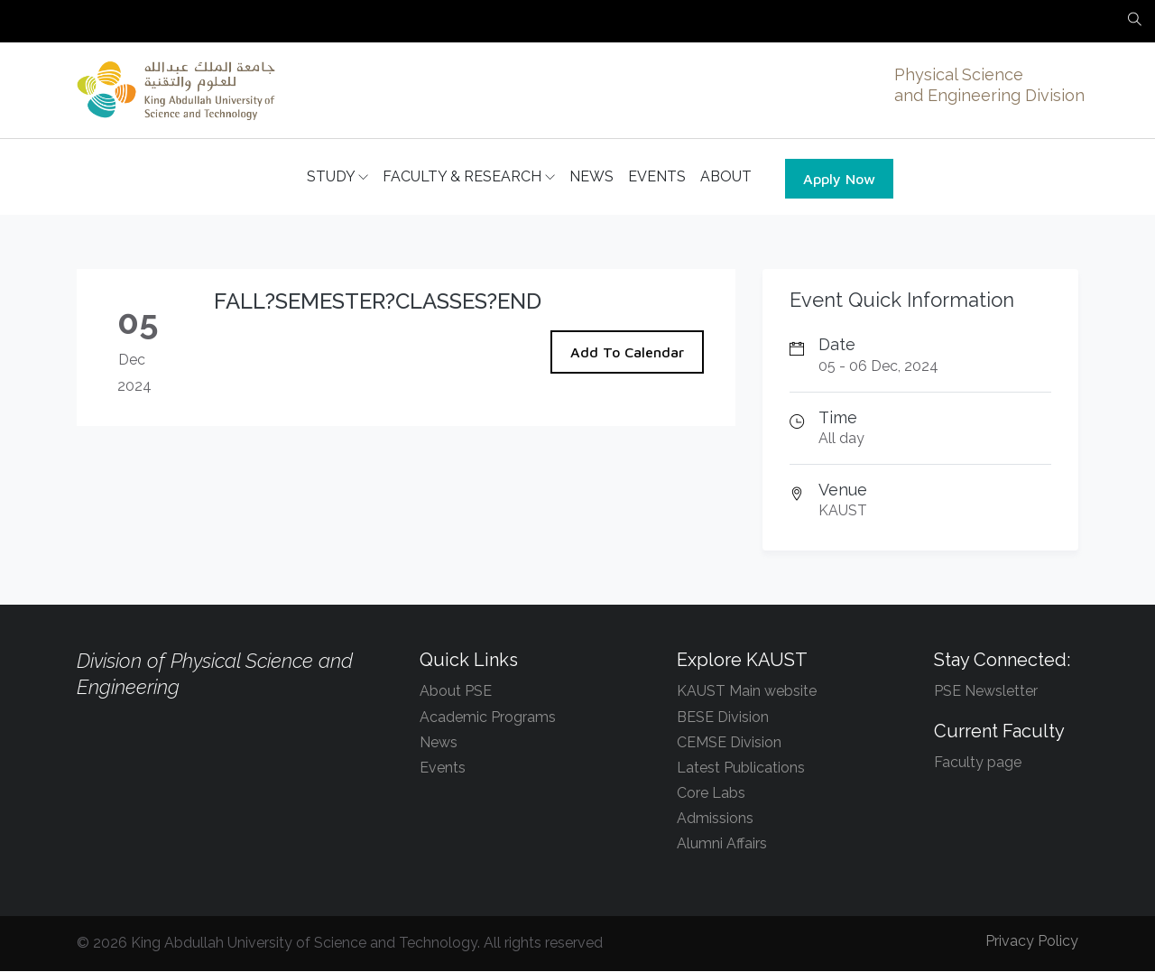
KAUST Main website (747, 691)
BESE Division (723, 718)
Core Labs (711, 793)
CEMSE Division (729, 743)
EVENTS (657, 177)
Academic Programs (488, 718)
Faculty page (977, 763)
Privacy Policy (1031, 941)
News (438, 743)
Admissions (715, 819)
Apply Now (839, 179)
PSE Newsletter (986, 691)
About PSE (456, 691)
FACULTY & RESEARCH (469, 178)
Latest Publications (741, 768)
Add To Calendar (627, 353)
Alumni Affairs (722, 844)
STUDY (337, 178)
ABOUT (726, 177)
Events (443, 768)
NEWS (591, 177)
